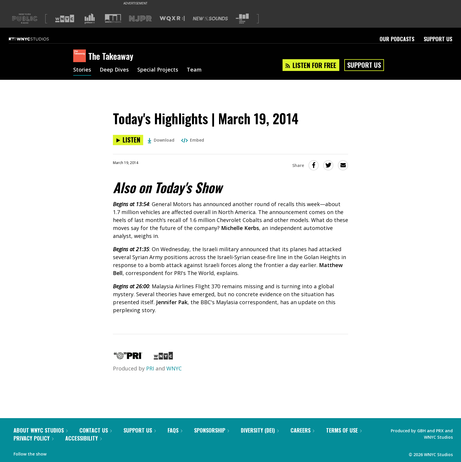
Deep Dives (114, 70)
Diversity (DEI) (260, 430)
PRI (150, 368)
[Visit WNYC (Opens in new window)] (64, 18)
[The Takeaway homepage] (80, 56)
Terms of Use (344, 430)
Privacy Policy (34, 438)
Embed (192, 140)
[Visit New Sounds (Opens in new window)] (210, 18)
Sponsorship (211, 430)
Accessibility (83, 438)
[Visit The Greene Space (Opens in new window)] (242, 19)
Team (194, 70)
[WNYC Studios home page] (36, 39)
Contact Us (95, 430)
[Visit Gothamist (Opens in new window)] (89, 18)
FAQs (175, 430)
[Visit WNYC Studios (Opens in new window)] (113, 18)
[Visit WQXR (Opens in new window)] (172, 18)
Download (161, 140)
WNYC (174, 368)
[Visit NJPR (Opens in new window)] (140, 19)
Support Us (438, 39)
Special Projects (157, 70)
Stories (82, 70)
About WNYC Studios (41, 430)
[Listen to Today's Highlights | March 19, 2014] (128, 140)
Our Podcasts (397, 39)
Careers (302, 430)
